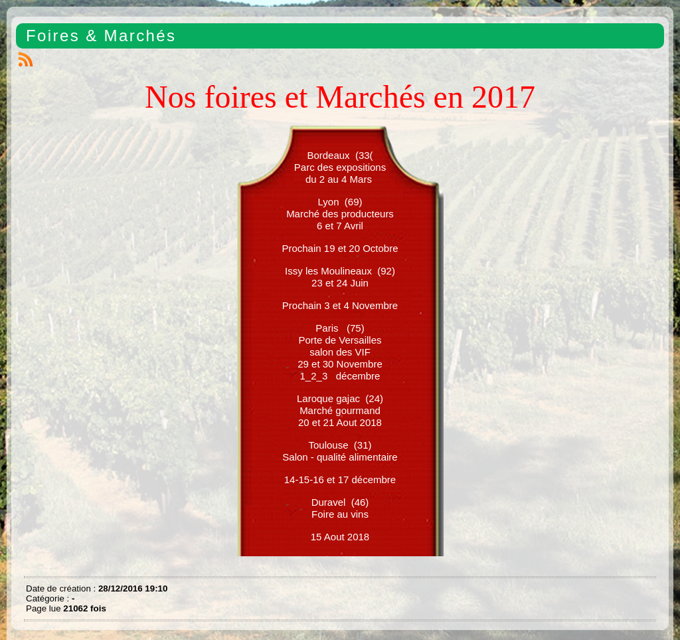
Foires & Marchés (101, 36)
